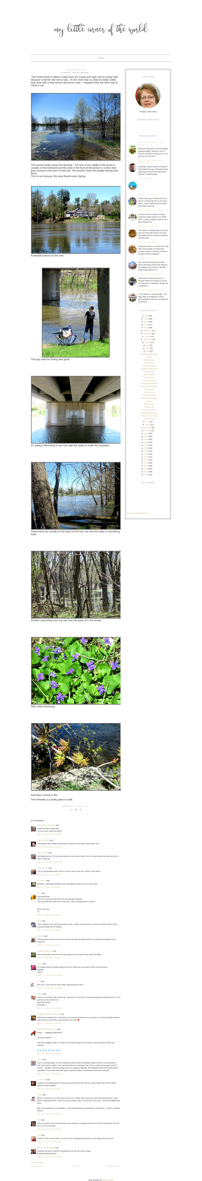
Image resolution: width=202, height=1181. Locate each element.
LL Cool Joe (41, 1080)
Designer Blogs (107, 1180)
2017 (146, 445)
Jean (39, 1135)
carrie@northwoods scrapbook (48, 1014)
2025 (146, 319)
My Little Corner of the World (101, 30)
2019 (146, 439)
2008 (146, 472)
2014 (146, 454)
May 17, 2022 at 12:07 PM (49, 1023)
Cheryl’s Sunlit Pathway (46, 1148)
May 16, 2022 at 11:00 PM (49, 847)
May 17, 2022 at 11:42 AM (49, 1008)
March (147, 425)
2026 (146, 316)
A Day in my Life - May (149, 416)
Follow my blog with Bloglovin (138, 513)
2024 (146, 322)
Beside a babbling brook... (47, 1029)
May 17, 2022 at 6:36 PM (48, 1074)
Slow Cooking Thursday (151, 210)
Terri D (39, 1059)
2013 (146, 457)
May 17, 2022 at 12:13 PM (49, 1054)
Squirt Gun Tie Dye (148, 194)
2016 (146, 448)
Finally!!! (149, 357)
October (147, 336)
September (147, 339)
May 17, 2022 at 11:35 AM (49, 988)
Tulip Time (149, 389)
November (147, 334)
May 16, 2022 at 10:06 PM (49, 834)
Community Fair (146, 258)
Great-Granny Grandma (46, 825)
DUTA (39, 921)
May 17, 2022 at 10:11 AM (49, 975)
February (147, 428)
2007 (146, 475)
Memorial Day (149, 360)
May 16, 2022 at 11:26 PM (49, 862)
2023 (146, 325)
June (147, 348)
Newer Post (114, 1166)
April (147, 422)
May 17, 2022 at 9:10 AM (48, 945)
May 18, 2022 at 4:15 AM (48, 1089)
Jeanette (40, 936)
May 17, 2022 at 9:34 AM (48, 958)
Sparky (39, 994)
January (147, 431)
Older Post (37, 1166)
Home (101, 58)
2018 (146, 442)
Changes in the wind (44, 951)
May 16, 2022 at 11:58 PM (49, 875)
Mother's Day (149, 404)
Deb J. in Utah (42, 853)
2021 (146, 433)
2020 (146, 436)
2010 (146, 466)
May (147, 351)
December (147, 331)
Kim (39, 981)
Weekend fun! (149, 375)
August (147, 342)
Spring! (149, 401)
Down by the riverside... (149, 386)
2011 (146, 463)
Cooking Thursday (148, 226)
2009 (146, 469)
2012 (146, 460)
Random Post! (149, 372)
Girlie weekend (149, 419)
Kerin (39, 893)
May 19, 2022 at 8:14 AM (48, 1142)
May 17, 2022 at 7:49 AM (48, 930)
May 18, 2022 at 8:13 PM (48, 1129)
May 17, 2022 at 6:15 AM (48, 887)
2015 (146, 451)
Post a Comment (37, 1163)
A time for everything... (151, 274)
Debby (39, 1095)
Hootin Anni (41, 881)
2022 (146, 328)
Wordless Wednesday (149, 354)
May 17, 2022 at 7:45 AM (48, 915)
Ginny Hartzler (42, 868)
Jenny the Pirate (43, 840)
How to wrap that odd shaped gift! (150, 162)
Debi (39, 1120)
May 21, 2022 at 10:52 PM (49, 1157)
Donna (39, 964)
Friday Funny (145, 179)
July (147, 345)
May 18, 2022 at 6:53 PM (48, 1114)
